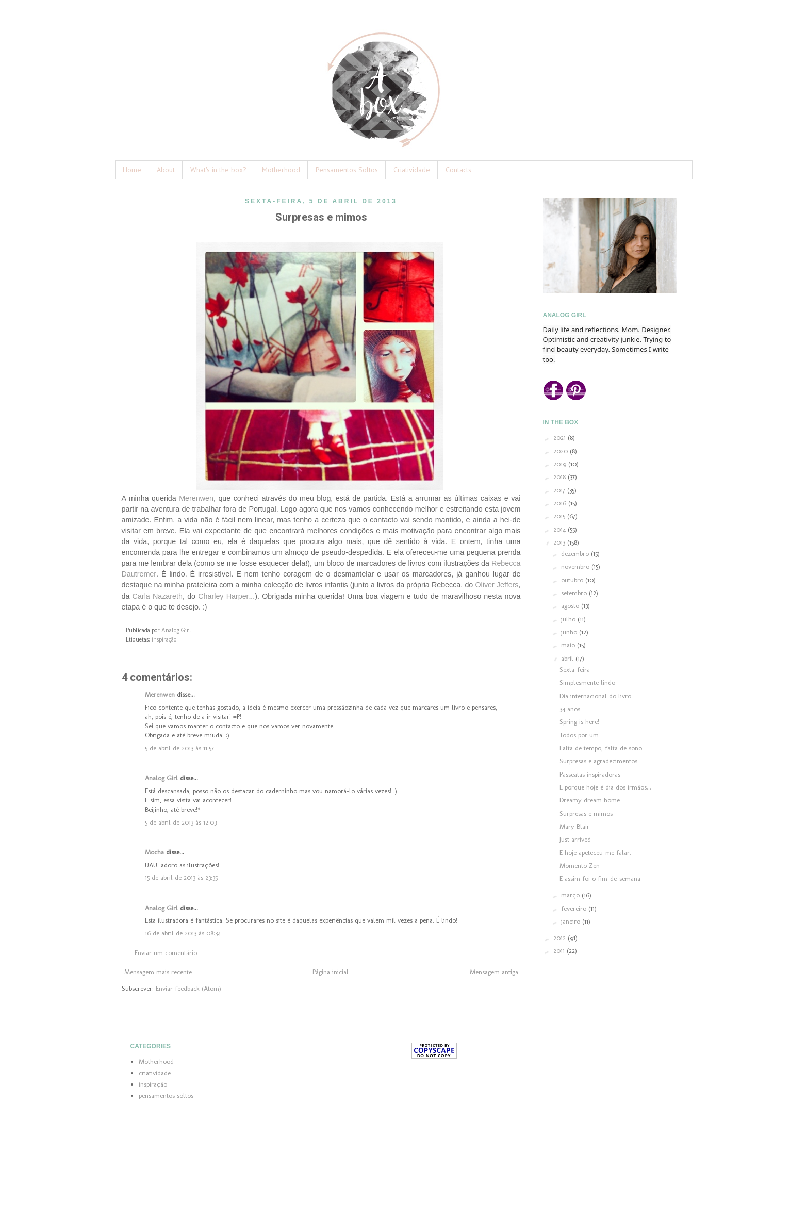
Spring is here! (579, 722)
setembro (575, 593)
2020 (561, 451)
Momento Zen (579, 865)
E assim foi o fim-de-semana (599, 878)
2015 (560, 516)
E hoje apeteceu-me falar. (595, 853)
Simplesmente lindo (587, 682)
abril (568, 658)
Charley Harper (223, 596)
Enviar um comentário (166, 953)
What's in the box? (218, 169)
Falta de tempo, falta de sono (600, 748)
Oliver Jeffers (496, 585)
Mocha (154, 852)
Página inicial (330, 972)
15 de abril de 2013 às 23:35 (181, 877)
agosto (571, 606)
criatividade (155, 1073)
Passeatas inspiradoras (589, 774)
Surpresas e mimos (586, 813)
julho (569, 619)
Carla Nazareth (158, 596)
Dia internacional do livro (595, 696)
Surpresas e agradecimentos (598, 761)
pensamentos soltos (166, 1095)
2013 (560, 542)
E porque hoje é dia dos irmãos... (605, 787)
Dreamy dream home (589, 800)
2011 (560, 951)
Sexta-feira (574, 669)
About (166, 169)
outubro (573, 580)
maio (569, 645)
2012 (560, 938)
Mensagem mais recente (158, 972)
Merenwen (196, 498)
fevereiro (574, 908)
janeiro (571, 921)
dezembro (576, 553)
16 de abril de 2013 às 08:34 (183, 933)
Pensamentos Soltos (347, 169)
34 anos (569, 709)
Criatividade (411, 169)
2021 (560, 437)
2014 (560, 529)
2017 (560, 490)
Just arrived (575, 839)
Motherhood (281, 169)
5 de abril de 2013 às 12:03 (181, 822)
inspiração (164, 639)
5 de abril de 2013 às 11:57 (179, 748)
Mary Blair (574, 826)
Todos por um (579, 735)
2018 (560, 477)
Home (132, 169)
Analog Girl (161, 778)
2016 (560, 503)
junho (570, 632)
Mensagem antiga (494, 972)
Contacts (458, 169)
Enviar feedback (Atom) (188, 988)
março (571, 895)
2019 (560, 464)
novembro (576, 566)
